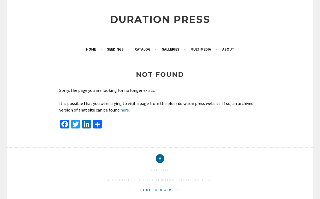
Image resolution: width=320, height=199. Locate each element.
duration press (160, 19)
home (91, 49)
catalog (142, 49)
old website (167, 190)
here (124, 110)
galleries (170, 49)
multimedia (201, 49)
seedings (115, 49)
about (228, 49)
